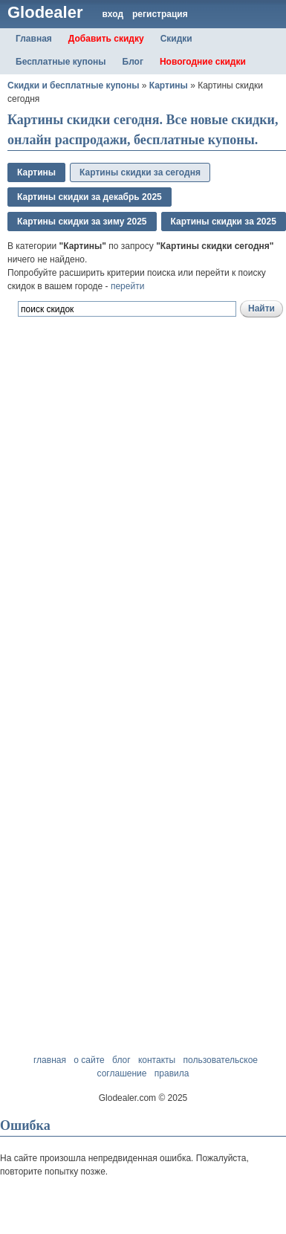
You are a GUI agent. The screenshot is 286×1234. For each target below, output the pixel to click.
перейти (127, 286)
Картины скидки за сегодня (140, 172)
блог (121, 1060)
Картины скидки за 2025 (223, 221)
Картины (168, 85)
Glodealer (44, 12)
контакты (156, 1060)
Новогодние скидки (203, 61)
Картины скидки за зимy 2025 (82, 221)
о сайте (89, 1060)
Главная (34, 38)
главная (49, 1060)
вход (112, 14)
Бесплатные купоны (61, 61)
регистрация (160, 14)
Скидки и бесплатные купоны (73, 85)
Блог (133, 61)
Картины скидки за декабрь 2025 (89, 197)
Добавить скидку (106, 38)
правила (172, 1073)
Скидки (176, 38)
